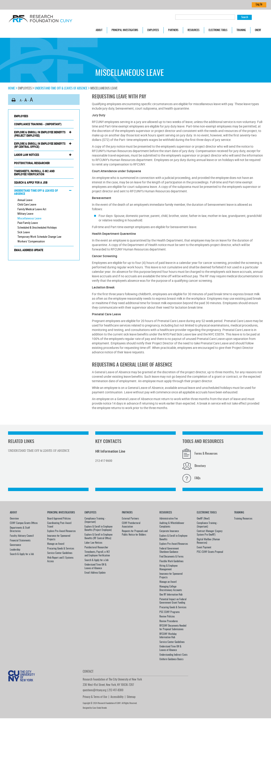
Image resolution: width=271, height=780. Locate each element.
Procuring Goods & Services (60, 548)
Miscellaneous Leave (29, 218)
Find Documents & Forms (171, 556)
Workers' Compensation (31, 241)
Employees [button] (153, 30)
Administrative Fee (168, 518)
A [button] (21, 100)
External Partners (130, 518)
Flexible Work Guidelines (171, 561)
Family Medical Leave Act (31, 209)
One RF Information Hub (170, 594)
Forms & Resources (206, 453)
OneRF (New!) (203, 518)
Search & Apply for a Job (30, 182)
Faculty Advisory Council (22, 535)
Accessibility (116, 697)
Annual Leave (24, 200)
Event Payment (204, 547)
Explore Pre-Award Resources (61, 531)
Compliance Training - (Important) (37, 124)
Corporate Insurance (169, 531)
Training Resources (243, 518)
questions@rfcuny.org (94, 690)
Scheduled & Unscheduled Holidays (37, 227)
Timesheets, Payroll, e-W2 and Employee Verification (34, 173)
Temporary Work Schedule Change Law (39, 237)
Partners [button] (173, 30)
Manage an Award (55, 544)
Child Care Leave (26, 204)
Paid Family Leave (27, 223)
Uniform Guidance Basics (171, 659)
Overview (14, 518)
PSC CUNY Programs (169, 612)
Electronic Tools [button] (218, 30)
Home (12, 88)
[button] (14, 100)
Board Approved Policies (59, 518)
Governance (15, 545)
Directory (200, 466)
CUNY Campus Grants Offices (24, 523)
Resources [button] (193, 30)
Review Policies (167, 616)
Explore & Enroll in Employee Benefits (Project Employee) (40, 134)
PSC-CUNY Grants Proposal (210, 552)
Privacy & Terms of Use (95, 697)
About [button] (99, 30)
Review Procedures (168, 621)
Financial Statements (20, 540)
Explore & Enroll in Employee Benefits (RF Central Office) (40, 145)
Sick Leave (23, 232)
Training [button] (241, 30)
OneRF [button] (258, 30)
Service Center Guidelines (59, 553)
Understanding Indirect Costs (173, 654)
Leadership (15, 549)
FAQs (198, 478)
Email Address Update (28, 250)
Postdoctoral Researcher (32, 163)
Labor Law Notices (26, 154)
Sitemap (131, 697)
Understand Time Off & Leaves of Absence (62, 88)
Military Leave (25, 214)
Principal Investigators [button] (125, 30)
